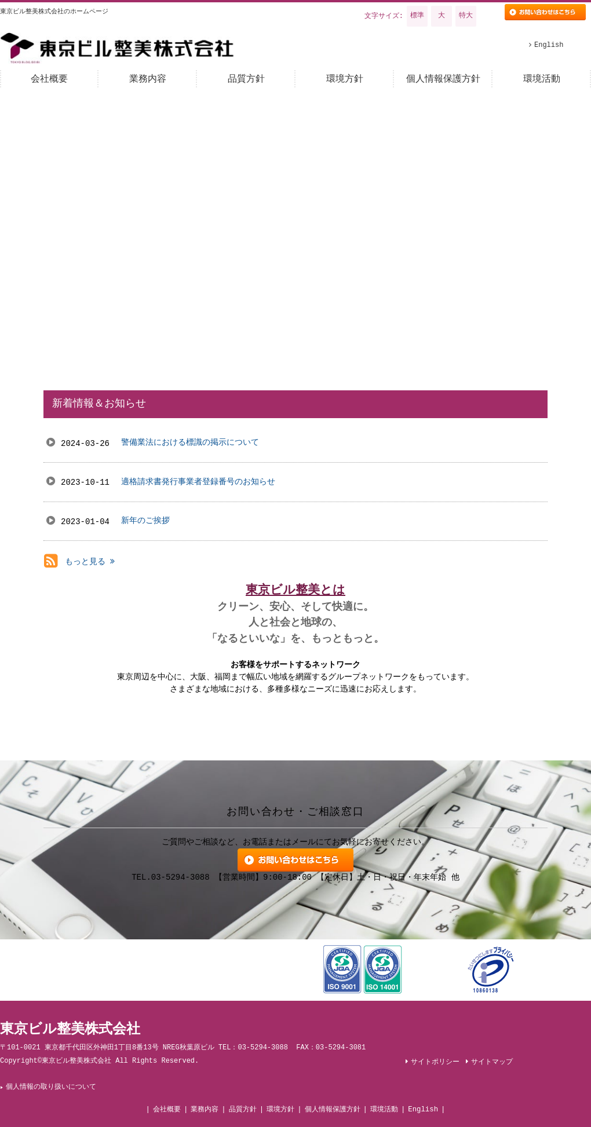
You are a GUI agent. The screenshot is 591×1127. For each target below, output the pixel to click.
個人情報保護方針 (332, 1110)
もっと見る (90, 561)
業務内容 (204, 1110)
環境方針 (280, 1110)
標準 (417, 16)
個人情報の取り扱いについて (51, 1087)
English (423, 1110)
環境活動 (384, 1110)
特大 (466, 16)
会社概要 (167, 1110)
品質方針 (243, 1110)
